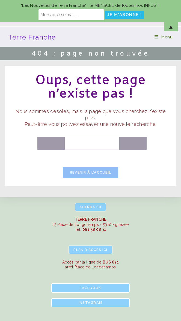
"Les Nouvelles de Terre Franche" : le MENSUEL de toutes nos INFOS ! (89, 5)
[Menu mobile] (164, 37)
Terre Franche (32, 37)
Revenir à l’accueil (90, 172)
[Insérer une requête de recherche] (92, 143)
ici (90, 207)
